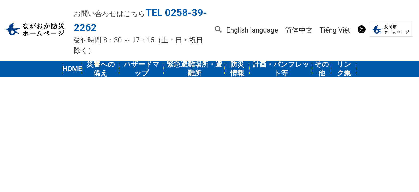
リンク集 (344, 69)
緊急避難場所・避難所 (194, 69)
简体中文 (299, 30)
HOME (72, 69)
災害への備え (101, 69)
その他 (322, 69)
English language (252, 30)
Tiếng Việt (335, 30)
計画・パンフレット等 (281, 69)
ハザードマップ (142, 69)
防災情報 (237, 69)
